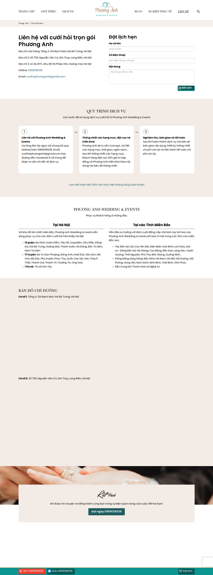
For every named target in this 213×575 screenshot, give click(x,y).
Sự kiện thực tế (160, 11)
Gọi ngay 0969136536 (106, 511)
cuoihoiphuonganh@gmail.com (45, 76)
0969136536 (35, 70)
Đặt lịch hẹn (37, 23)
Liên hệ (183, 11)
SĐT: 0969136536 (33, 571)
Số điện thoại (117, 55)
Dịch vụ (68, 11)
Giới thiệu (48, 11)
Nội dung (114, 66)
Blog (138, 11)
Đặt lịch (187, 571)
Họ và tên (115, 43)
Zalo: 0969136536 (62, 571)
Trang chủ (27, 11)
